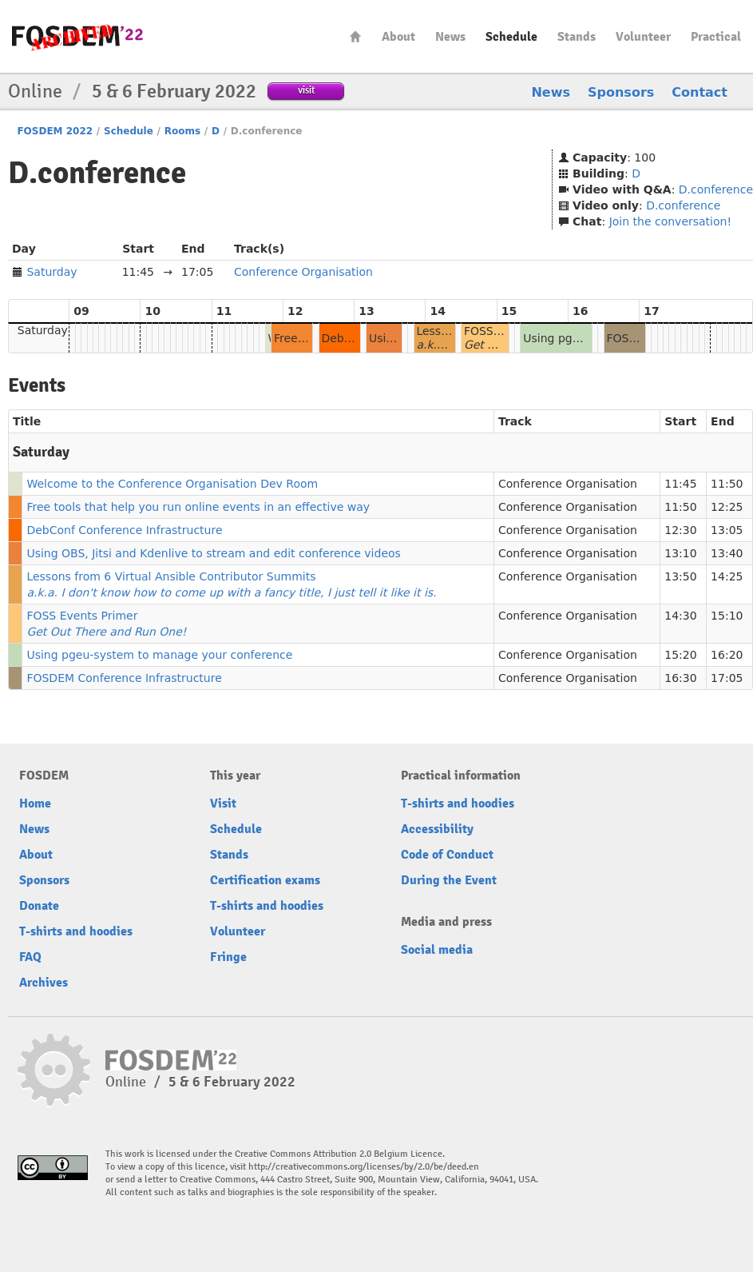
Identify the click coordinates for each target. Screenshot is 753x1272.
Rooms (182, 131)
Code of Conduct (447, 855)
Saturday (51, 271)
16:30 (680, 678)
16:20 (727, 654)
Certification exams (265, 880)
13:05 (727, 530)
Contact (699, 92)
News (450, 37)
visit (306, 90)
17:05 (727, 678)
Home (355, 36)
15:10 (727, 615)
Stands (576, 37)
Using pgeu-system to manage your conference (159, 654)
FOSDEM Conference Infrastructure (123, 678)
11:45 (680, 483)
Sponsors (621, 92)
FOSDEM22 (77, 36)
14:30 (680, 615)
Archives (43, 983)
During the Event (449, 880)
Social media (437, 950)
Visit (223, 803)
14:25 (727, 576)
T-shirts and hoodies (76, 931)
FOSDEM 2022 (55, 131)
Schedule (511, 37)
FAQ (30, 957)
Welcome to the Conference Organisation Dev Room (172, 483)
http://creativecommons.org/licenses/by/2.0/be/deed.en (363, 1167)
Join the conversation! (670, 221)
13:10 (680, 553)
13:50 (680, 576)
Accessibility (437, 829)
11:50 (727, 483)
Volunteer (643, 37)
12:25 (727, 506)
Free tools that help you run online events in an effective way (198, 506)
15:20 (680, 654)
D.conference (716, 189)
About (398, 37)
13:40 (727, 553)
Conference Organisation (303, 271)
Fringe (228, 957)
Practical (716, 37)
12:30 (680, 530)
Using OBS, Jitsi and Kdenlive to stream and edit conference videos (213, 553)
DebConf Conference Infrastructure (124, 530)
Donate (39, 906)
